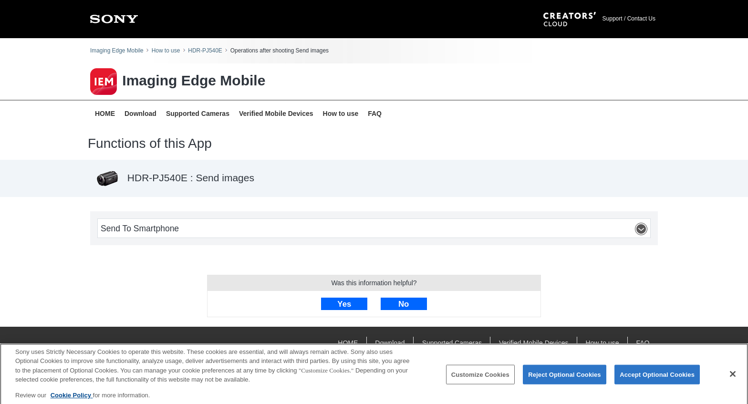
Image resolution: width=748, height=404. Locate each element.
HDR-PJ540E (205, 50)
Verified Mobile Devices (276, 113)
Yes (344, 304)
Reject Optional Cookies (564, 376)
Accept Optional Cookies (657, 376)
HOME (105, 113)
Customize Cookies (480, 376)
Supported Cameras (197, 113)
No (403, 304)
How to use (166, 50)
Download (140, 113)
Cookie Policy (72, 397)
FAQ (375, 113)
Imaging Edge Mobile (117, 50)
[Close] (732, 375)
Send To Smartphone (375, 229)
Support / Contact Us (629, 18)
